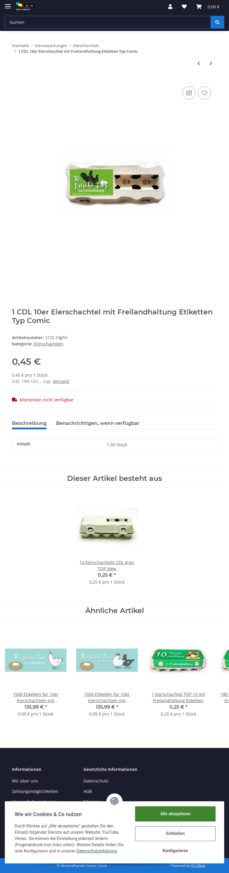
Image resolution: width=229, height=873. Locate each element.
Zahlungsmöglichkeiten (35, 791)
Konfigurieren (175, 850)
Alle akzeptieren (175, 813)
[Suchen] (108, 22)
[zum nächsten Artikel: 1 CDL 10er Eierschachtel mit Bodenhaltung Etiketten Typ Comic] (211, 63)
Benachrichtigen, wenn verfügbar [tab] (98, 423)
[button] (170, 7)
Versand (61, 381)
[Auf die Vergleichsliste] (189, 92)
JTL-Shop (198, 865)
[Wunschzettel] (184, 7)
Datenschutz (96, 781)
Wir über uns (25, 781)
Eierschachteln (49, 344)
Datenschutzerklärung (96, 851)
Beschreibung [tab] (29, 423)
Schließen (175, 833)
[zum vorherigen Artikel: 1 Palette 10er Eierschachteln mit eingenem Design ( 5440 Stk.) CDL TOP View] (199, 63)
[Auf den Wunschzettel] (204, 92)
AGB (87, 791)
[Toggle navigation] (8, 3)
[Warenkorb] (207, 7)
